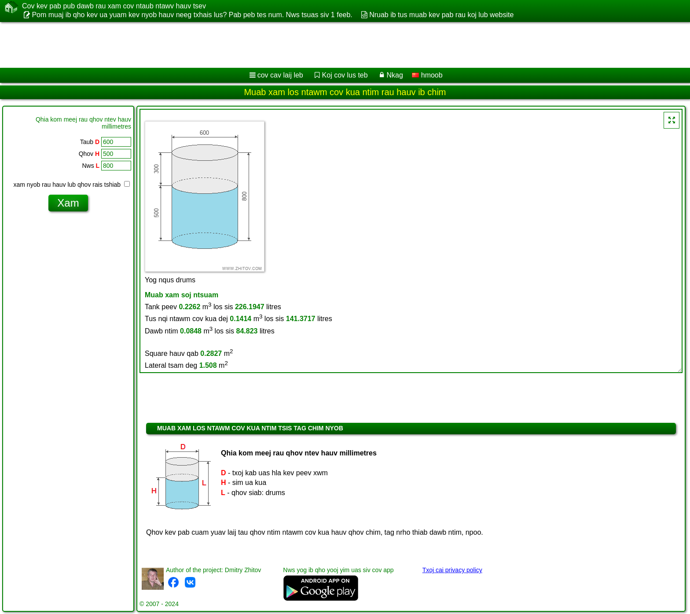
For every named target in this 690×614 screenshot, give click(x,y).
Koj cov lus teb (345, 75)
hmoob (427, 75)
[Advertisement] (267, 45)
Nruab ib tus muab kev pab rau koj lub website (441, 14)
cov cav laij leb (280, 75)
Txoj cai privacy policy (452, 569)
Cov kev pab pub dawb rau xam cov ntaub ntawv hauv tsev (114, 6)
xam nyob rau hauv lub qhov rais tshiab (72, 184)
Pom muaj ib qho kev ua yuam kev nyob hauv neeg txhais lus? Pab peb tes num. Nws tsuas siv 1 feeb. (192, 14)
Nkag (394, 75)
